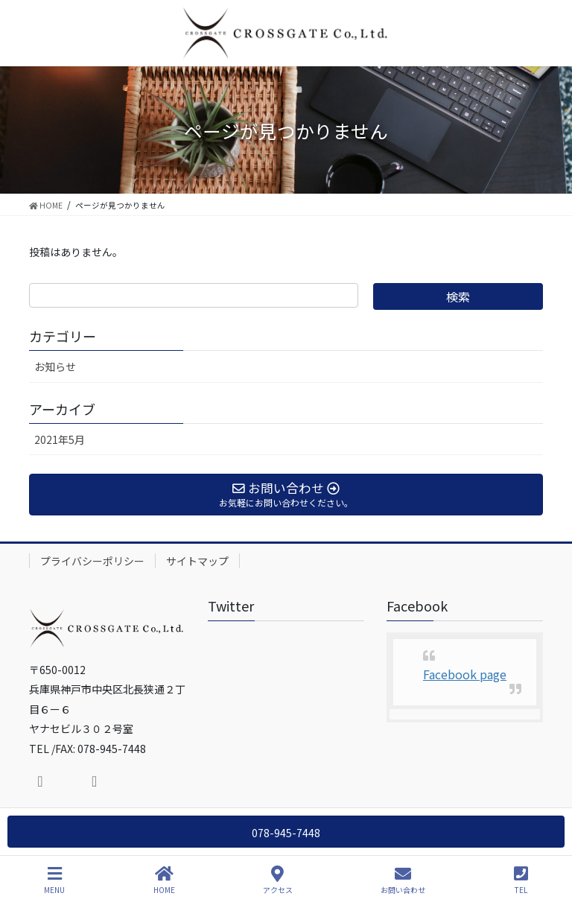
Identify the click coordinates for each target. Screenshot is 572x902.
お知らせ (55, 366)
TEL (521, 880)
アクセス (278, 880)
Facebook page (464, 674)
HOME (164, 880)
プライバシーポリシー (92, 560)
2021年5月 (59, 439)
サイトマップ (197, 560)
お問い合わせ (403, 880)
